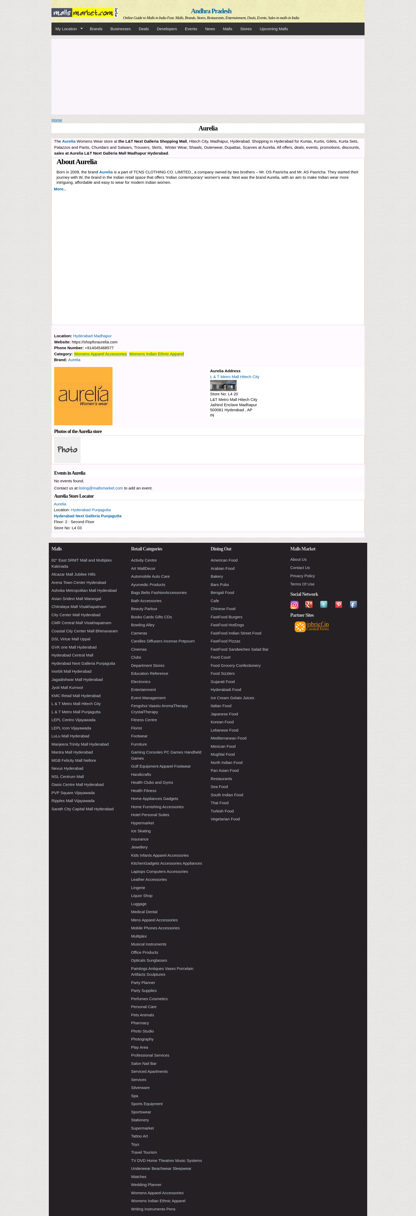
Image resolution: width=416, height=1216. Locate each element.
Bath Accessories (146, 600)
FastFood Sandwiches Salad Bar (239, 649)
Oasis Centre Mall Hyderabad (77, 784)
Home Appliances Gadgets (154, 798)
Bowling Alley (142, 625)
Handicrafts (141, 774)
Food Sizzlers (223, 673)
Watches (138, 1176)
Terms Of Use (302, 584)
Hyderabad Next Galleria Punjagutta (88, 516)
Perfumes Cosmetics (149, 998)
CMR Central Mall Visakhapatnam (81, 622)
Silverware (140, 1087)
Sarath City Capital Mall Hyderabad (82, 809)
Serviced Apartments (149, 1071)
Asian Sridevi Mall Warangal (76, 598)
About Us (298, 559)
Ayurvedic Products (148, 584)
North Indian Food (226, 762)
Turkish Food (222, 811)
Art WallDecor (143, 568)
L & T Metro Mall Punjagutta (76, 712)
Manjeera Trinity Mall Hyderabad (80, 744)
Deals (144, 29)
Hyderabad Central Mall (72, 655)
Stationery (140, 1120)
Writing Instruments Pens (153, 1209)
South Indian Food (227, 795)
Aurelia (106, 172)
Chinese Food (223, 608)
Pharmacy (140, 1023)
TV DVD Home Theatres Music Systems (166, 1160)
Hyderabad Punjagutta (91, 510)
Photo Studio (142, 1031)
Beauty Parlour (144, 608)
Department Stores (147, 665)
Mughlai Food (223, 754)
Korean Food (222, 722)
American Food (224, 560)
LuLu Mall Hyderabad (70, 736)
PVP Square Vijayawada (73, 792)
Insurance (140, 839)
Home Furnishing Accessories (157, 806)
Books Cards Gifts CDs (151, 617)
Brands (96, 29)
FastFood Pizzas (225, 641)
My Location (67, 29)
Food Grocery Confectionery (236, 665)
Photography (142, 1039)
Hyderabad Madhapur (92, 336)
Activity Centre (144, 560)
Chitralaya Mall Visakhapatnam (78, 606)
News (210, 29)
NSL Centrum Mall (67, 776)
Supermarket (142, 1128)
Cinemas (139, 649)
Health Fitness (144, 790)
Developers (167, 29)
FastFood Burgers (226, 617)
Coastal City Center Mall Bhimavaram (84, 631)
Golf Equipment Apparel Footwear (161, 766)
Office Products (144, 952)
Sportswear (141, 1112)
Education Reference (149, 673)
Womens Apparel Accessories (100, 354)
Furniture (139, 744)
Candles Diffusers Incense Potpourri (163, 641)
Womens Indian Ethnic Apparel (156, 354)
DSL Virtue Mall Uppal (70, 639)
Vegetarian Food (225, 819)
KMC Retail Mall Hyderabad (76, 695)
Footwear (139, 736)
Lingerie (138, 887)
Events (191, 29)
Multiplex (139, 936)
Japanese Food (224, 714)
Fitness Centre (144, 720)
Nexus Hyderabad (67, 768)
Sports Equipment (147, 1103)
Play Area (139, 1047)
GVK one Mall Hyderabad (74, 647)
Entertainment (143, 689)
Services (138, 1079)
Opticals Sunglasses (149, 960)
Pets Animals (142, 1015)
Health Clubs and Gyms (152, 782)
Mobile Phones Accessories (155, 928)
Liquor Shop (142, 895)
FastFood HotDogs (227, 625)
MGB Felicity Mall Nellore (73, 760)
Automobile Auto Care (150, 576)
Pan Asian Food (225, 770)
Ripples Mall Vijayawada (72, 800)
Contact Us (300, 567)
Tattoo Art (139, 1136)
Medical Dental (144, 911)
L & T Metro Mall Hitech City (234, 376)
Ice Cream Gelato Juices (232, 698)
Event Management (148, 698)
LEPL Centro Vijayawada (73, 720)
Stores (246, 29)
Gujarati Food (223, 681)
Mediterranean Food (228, 738)
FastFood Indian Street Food (236, 633)
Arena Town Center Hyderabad (78, 582)
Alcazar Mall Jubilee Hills (73, 574)
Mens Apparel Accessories (154, 920)
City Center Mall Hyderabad (75, 615)
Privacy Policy (302, 576)
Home (56, 120)
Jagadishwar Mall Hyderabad (77, 679)
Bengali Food (222, 592)
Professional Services (150, 1055)
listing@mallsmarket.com (101, 488)
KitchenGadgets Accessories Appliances (166, 863)
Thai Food (220, 803)
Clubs (136, 657)
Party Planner (143, 982)
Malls (227, 29)
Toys (135, 1144)
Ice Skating (141, 831)
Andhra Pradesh (211, 11)
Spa (134, 1095)
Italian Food (221, 705)
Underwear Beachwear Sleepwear (161, 1168)
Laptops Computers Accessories (159, 871)
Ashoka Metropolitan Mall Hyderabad (84, 590)
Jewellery (139, 847)
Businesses (120, 29)
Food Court (221, 657)
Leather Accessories (149, 879)
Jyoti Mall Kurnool (67, 687)
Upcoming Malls (274, 29)
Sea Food (219, 786)
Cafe (215, 600)
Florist (136, 728)
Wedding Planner (146, 1184)
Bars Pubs (220, 584)
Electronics (140, 681)
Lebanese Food (224, 730)
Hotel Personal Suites (150, 814)
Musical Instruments (148, 944)
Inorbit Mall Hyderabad (71, 671)
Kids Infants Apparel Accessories (160, 855)
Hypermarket (142, 823)
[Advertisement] (208, 76)
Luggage (138, 904)
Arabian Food (223, 568)
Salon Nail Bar (144, 1063)
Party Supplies (144, 990)
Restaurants (221, 778)
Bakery (217, 576)
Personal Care (144, 1006)
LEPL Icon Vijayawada (71, 728)
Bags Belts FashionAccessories (159, 592)
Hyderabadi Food (226, 689)
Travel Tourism (144, 1152)
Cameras (139, 633)
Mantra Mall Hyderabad (72, 752)
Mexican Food (223, 746)
